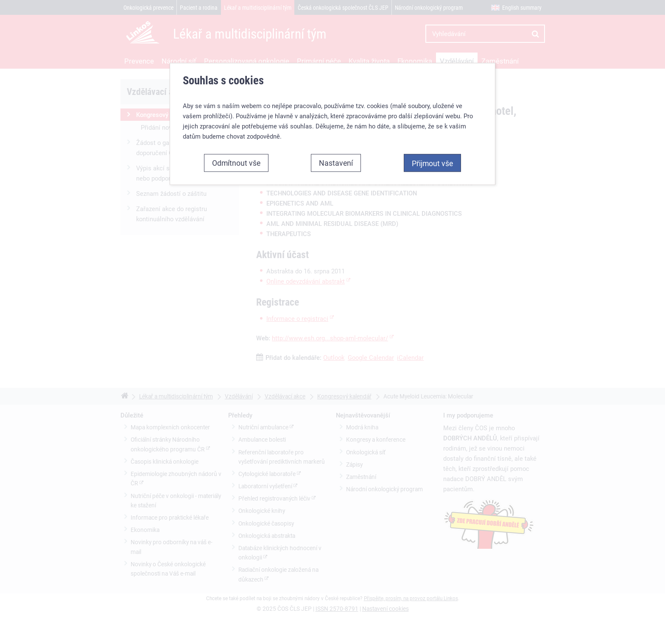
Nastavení (336, 163)
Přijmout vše (432, 163)
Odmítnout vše (236, 163)
